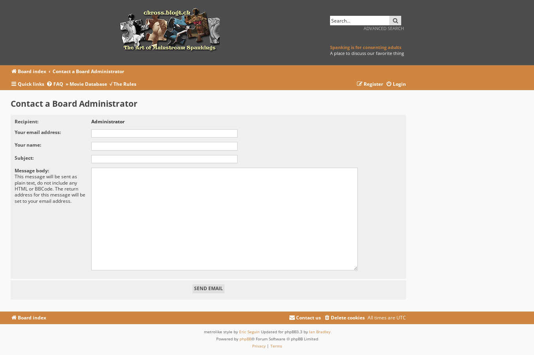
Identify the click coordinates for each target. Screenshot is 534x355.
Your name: (28, 145)
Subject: (24, 158)
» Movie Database (86, 84)
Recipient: (26, 121)
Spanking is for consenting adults (365, 47)
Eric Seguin (249, 328)
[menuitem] (56, 84)
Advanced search (384, 28)
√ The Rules (122, 84)
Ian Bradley (319, 328)
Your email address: (38, 132)
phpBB (245, 335)
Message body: (32, 170)
